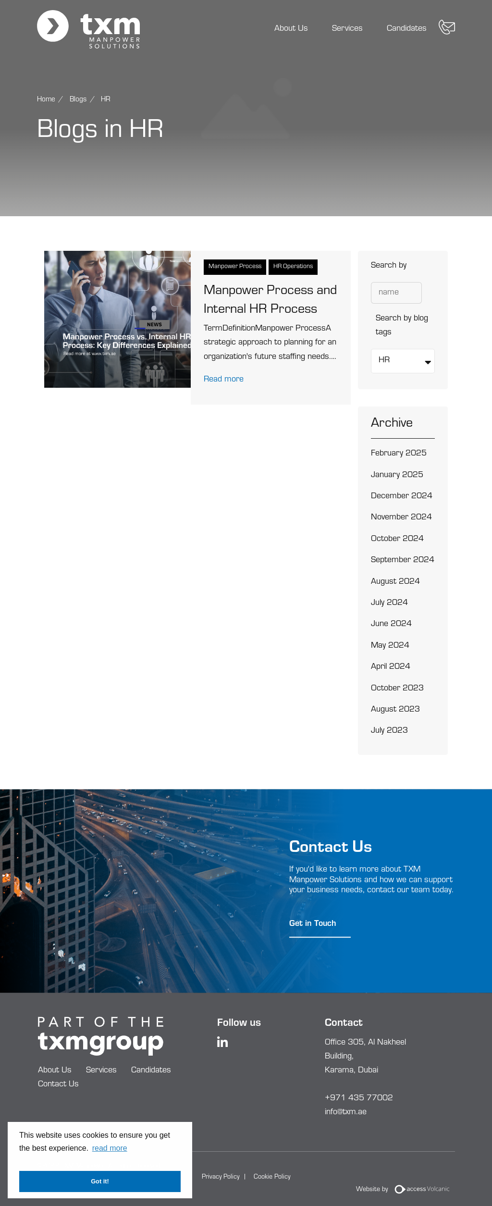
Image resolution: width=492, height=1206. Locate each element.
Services (347, 29)
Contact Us (58, 1085)
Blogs (78, 100)
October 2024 (397, 539)
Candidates (407, 29)
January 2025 (397, 475)
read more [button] (109, 1148)
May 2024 (390, 646)
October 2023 (397, 689)
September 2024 (402, 560)
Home (46, 100)
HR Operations (293, 267)
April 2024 (390, 667)
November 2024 (401, 518)
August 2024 (395, 582)
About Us (291, 29)
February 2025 (399, 454)
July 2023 (389, 731)
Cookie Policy (272, 1177)
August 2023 (395, 710)
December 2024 (401, 496)
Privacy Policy (220, 1177)
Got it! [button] (100, 1181)
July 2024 (389, 603)
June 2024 (391, 624)
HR (106, 100)
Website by (405, 1190)
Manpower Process (235, 267)
